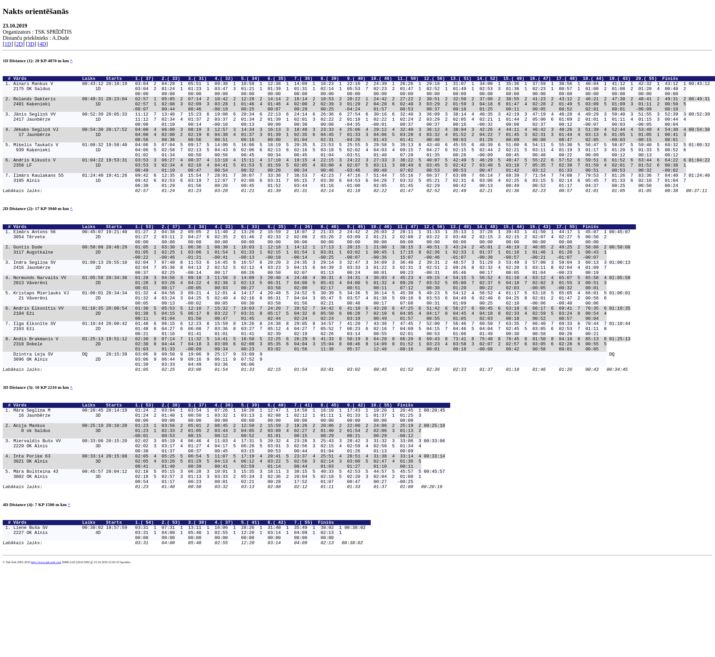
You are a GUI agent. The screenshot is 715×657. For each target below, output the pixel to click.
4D (42, 44)
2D (19, 44)
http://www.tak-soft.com (46, 645)
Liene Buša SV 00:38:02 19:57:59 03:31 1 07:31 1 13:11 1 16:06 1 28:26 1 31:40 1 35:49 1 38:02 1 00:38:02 (189, 607)
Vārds (46, 80)
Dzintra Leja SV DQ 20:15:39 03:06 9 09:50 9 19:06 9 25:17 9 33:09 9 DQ (314, 407)
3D (31, 44)
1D (7, 44)
